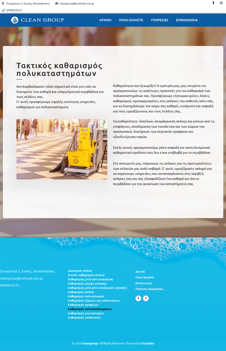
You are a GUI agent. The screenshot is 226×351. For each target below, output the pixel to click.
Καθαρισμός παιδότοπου (84, 317)
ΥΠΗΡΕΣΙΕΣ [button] (159, 20)
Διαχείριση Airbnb (80, 271)
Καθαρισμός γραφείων (83, 305)
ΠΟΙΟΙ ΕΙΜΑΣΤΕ (131, 20)
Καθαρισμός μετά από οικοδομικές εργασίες (97, 288)
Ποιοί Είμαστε (145, 277)
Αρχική (140, 271)
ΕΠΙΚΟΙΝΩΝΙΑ (187, 20)
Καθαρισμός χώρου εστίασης (87, 283)
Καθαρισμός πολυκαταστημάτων (90, 309)
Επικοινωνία (144, 283)
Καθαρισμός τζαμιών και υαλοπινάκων (94, 300)
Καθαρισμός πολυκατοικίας (86, 296)
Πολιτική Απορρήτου (149, 289)
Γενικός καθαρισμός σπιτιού (86, 275)
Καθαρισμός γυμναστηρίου (86, 313)
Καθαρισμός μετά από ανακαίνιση (90, 279)
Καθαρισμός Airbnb (81, 292)
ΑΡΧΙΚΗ (105, 20)
